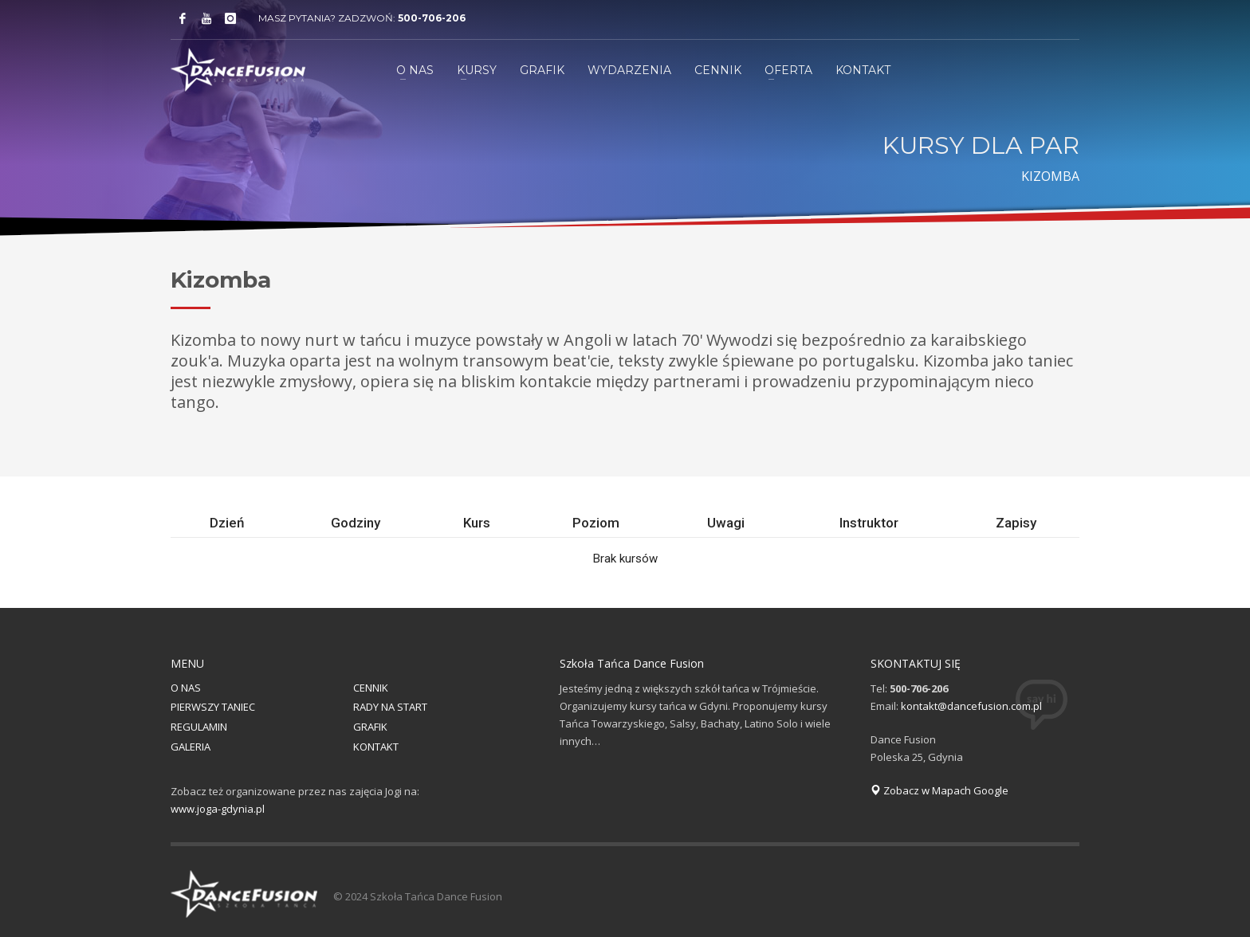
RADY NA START (390, 707)
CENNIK (370, 687)
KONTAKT (376, 746)
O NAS (186, 687)
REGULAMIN (199, 726)
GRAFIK (370, 726)
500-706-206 (432, 18)
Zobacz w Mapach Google (939, 790)
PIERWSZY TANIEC (213, 707)
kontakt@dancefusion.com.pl (971, 706)
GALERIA (190, 746)
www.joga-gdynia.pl (218, 809)
